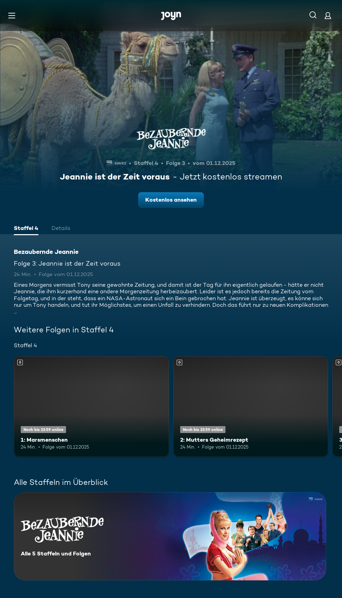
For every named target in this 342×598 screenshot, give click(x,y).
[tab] (26, 229)
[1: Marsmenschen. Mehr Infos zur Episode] (91, 406)
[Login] (328, 15)
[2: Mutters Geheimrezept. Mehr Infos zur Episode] (251, 406)
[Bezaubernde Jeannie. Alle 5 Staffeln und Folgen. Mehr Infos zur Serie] (170, 536)
